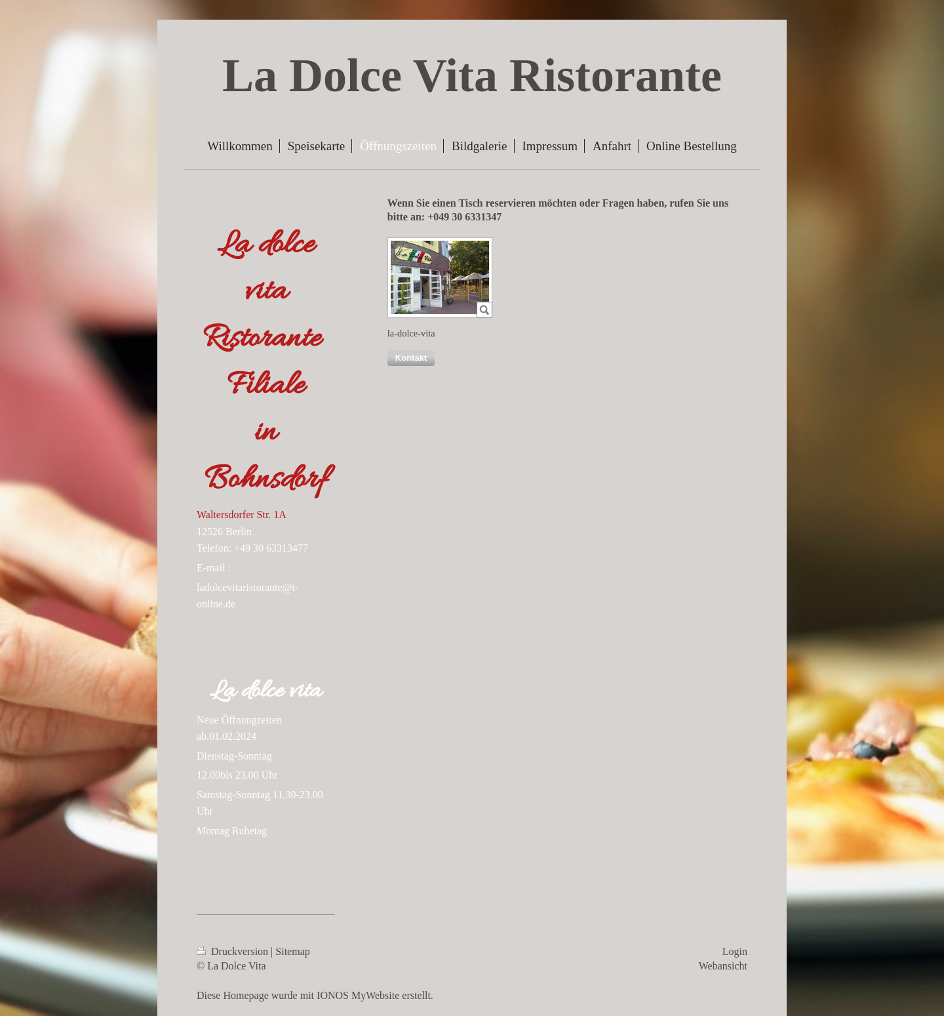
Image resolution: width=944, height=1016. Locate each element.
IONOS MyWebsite (358, 995)
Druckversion (234, 951)
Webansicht (723, 965)
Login (734, 951)
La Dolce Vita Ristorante (472, 75)
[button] (411, 358)
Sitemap (292, 951)
